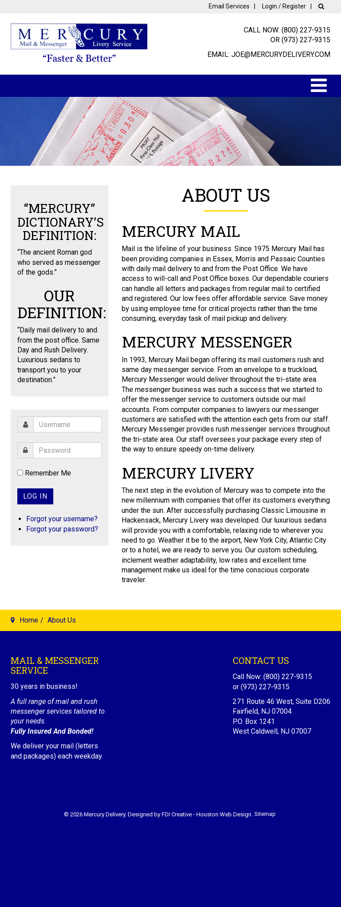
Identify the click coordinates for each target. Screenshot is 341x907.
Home (29, 620)
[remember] (20, 472)
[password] (67, 450)
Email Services (229, 6)
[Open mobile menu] (318, 85)
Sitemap (265, 814)
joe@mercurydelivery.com (280, 54)
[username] (67, 424)
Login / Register (284, 6)
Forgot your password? (62, 529)
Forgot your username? (62, 519)
